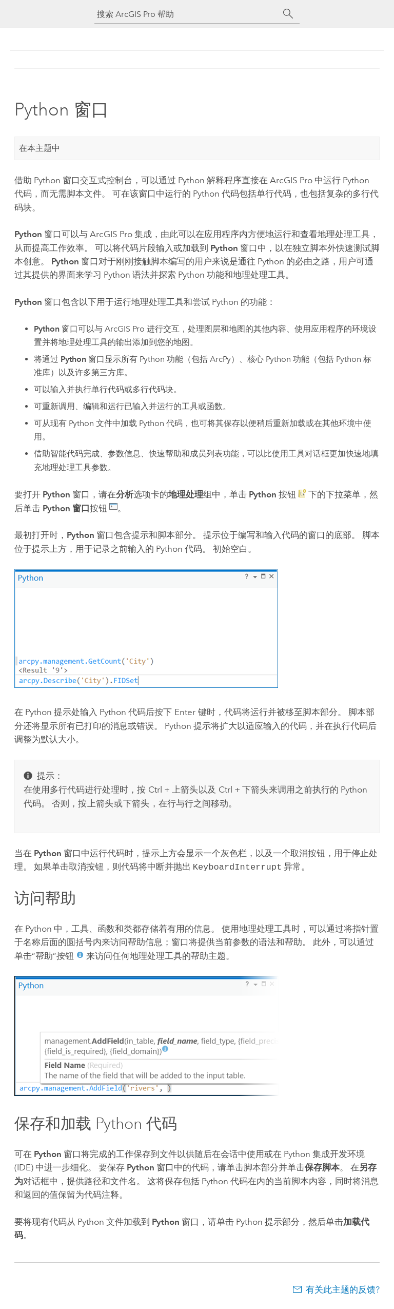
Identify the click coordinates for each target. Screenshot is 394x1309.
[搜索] (288, 14)
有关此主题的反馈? (343, 1288)
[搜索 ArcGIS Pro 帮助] (186, 14)
